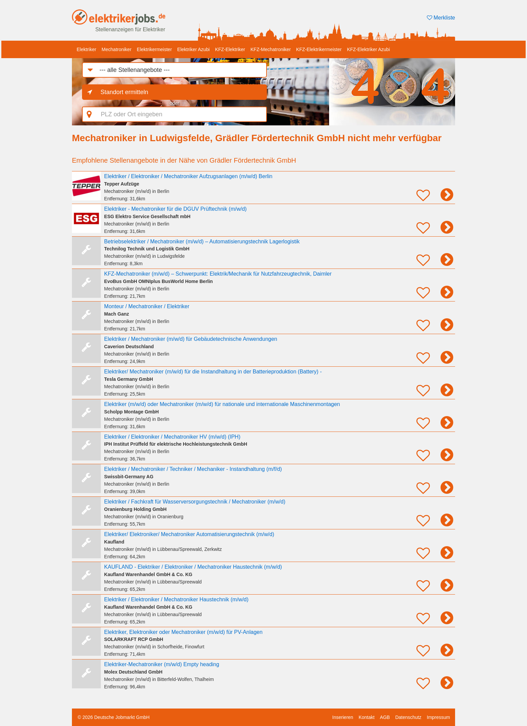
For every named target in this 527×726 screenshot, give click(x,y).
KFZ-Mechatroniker (270, 49)
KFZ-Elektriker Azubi (368, 49)
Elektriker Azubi (193, 49)
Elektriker (86, 49)
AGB (385, 717)
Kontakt (366, 717)
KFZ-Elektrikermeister (318, 49)
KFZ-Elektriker (230, 49)
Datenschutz (408, 717)
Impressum (438, 717)
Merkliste (441, 18)
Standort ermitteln (124, 92)
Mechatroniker (116, 49)
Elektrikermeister (154, 49)
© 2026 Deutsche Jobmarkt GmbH (114, 717)
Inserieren (342, 717)
